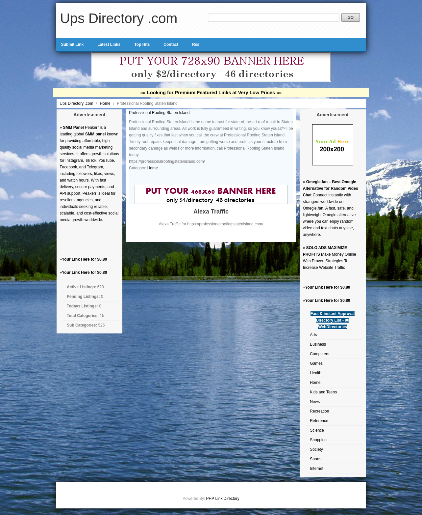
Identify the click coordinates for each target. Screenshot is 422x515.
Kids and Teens (323, 392)
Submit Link (72, 44)
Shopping (318, 440)
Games (316, 363)
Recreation (319, 411)
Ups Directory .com (119, 18)
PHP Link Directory (222, 498)
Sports (315, 459)
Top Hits (142, 44)
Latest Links (108, 44)
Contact (170, 44)
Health (315, 373)
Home (106, 103)
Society (316, 449)
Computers (319, 354)
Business (318, 344)
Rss (195, 44)
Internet (316, 468)
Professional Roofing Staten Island (159, 112)
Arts (313, 334)
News (315, 401)
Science (317, 430)
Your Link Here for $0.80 (84, 259)
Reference (319, 420)
